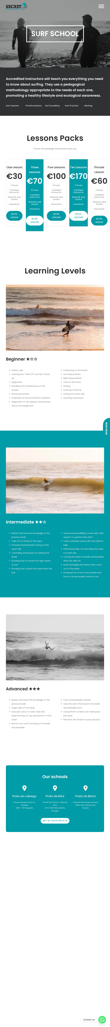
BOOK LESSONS (34, 220)
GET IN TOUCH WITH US (55, 820)
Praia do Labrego (24, 796)
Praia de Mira (55, 796)
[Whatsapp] (102, 1019)
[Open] (101, 6)
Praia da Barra (85, 796)
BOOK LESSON (14, 216)
